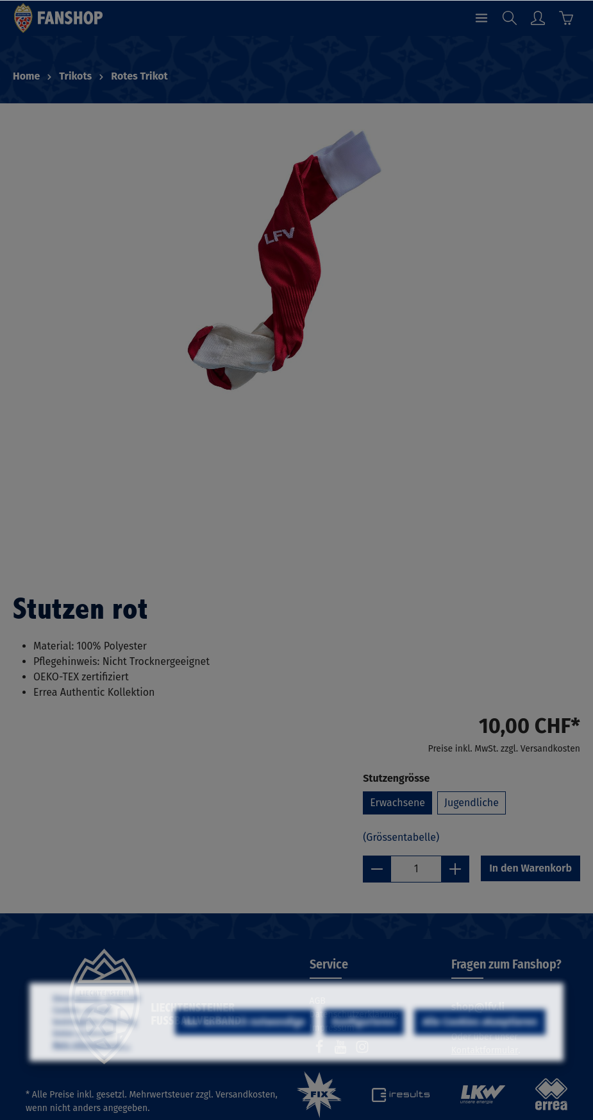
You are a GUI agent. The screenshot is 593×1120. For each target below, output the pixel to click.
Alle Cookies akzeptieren (479, 1053)
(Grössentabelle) (401, 837)
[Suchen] (509, 18)
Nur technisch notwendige (244, 1053)
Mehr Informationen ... (91, 1077)
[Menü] (481, 18)
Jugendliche (471, 803)
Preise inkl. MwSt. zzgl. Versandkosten (504, 748)
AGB (318, 1000)
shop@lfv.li (478, 1007)
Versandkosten (245, 1094)
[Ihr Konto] (538, 18)
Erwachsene (397, 803)
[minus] (377, 869)
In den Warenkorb (530, 868)
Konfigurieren (364, 1053)
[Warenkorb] (566, 18)
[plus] (455, 869)
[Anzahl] (416, 869)
